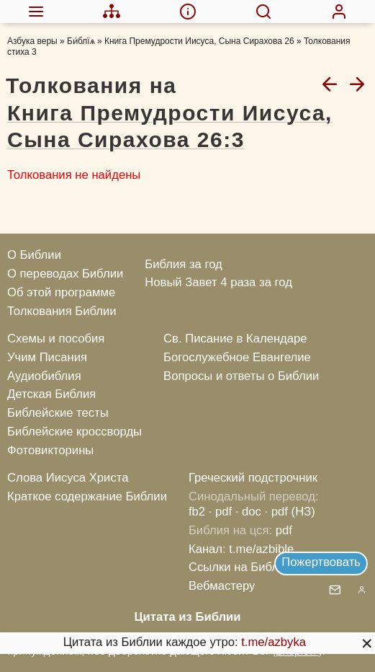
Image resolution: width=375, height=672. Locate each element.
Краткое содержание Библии (87, 496)
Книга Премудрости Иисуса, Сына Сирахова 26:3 (170, 126)
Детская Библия (51, 394)
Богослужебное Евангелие (237, 357)
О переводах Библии (65, 273)
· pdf (220, 511)
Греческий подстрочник (253, 478)
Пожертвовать (321, 562)
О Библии (34, 255)
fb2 (197, 511)
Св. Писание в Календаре (235, 338)
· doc (248, 511)
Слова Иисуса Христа (67, 478)
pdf (284, 530)
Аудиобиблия (44, 376)
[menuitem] (36, 11)
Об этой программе (61, 292)
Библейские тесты (58, 413)
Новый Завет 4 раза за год (218, 282)
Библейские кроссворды (74, 431)
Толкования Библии (62, 311)
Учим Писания (47, 357)
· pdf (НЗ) (290, 511)
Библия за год (183, 264)
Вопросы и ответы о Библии (241, 376)
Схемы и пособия (55, 338)
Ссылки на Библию (241, 567)
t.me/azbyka (273, 642)
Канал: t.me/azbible (241, 549)
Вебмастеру (222, 586)
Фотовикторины (50, 450)
